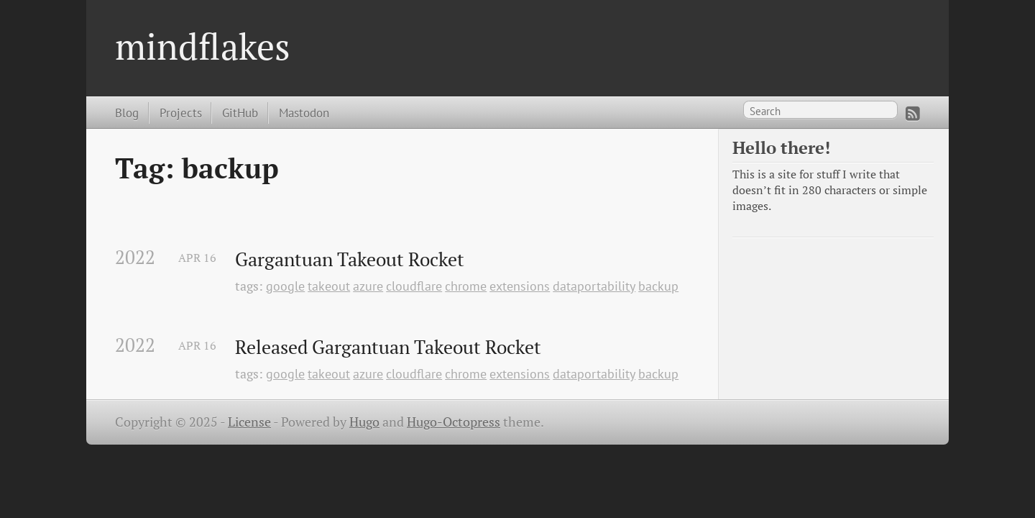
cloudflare (414, 286)
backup (658, 286)
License (249, 422)
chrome (466, 286)
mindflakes (202, 46)
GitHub (240, 112)
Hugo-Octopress (453, 422)
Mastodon (304, 112)
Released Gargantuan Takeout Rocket (388, 347)
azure (368, 286)
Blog (127, 112)
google (285, 286)
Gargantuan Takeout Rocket (349, 259)
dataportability (594, 286)
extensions (519, 286)
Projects (181, 112)
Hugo (364, 422)
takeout (329, 286)
